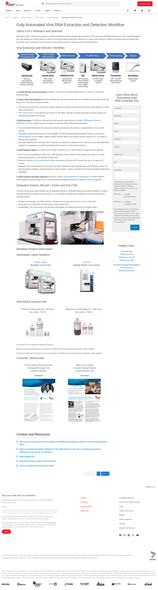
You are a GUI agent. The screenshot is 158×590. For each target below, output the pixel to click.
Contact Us (84, 502)
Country (117, 147)
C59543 (89, 312)
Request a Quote (145, 4)
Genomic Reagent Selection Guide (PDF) (36, 466)
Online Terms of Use (126, 511)
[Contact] (127, 10)
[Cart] (134, 10)
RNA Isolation (40, 17)
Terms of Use (130, 213)
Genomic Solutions (26, 17)
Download (38, 375)
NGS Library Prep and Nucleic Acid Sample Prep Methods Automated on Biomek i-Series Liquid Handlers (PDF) (63, 443)
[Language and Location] (149, 10)
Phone (116, 131)
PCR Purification (126, 268)
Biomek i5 (37, 107)
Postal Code (118, 155)
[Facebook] (120, 536)
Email (116, 124)
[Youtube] (137, 536)
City (116, 162)
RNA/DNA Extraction (127, 270)
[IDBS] (68, 585)
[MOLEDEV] (116, 584)
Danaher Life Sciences (127, 528)
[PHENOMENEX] (131, 584)
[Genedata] (52, 585)
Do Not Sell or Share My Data (129, 502)
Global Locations (86, 506)
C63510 (43, 312)
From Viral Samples (52, 17)
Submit (135, 227)
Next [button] (105, 473)
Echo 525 (86, 262)
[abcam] (5, 585)
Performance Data (127, 260)
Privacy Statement (125, 519)
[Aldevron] (21, 585)
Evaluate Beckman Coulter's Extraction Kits (38, 461)
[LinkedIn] (129, 536)
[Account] (142, 10)
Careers (83, 498)
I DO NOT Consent (130, 196)
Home (7, 17)
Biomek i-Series (40, 262)
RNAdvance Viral (126, 254)
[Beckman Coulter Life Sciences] (37, 584)
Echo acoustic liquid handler (44, 160)
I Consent (127, 194)
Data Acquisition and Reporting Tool (78, 177)
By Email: (117, 194)
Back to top (150, 487)
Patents (121, 515)
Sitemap (122, 524)
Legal (121, 506)
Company (117, 139)
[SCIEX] (147, 584)
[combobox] (80, 3)
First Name (118, 108)
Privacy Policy (118, 213)
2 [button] (98, 473)
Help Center (85, 511)
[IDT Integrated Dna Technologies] (84, 585)
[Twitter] (133, 536)
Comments (118, 170)
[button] (43, 4)
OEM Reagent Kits (27, 457)
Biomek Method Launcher (28, 137)
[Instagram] (125, 536)
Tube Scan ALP (28, 113)
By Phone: (118, 202)
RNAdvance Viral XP (127, 257)
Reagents (15, 17)
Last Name (118, 116)
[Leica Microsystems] (100, 584)
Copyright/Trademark (126, 498)
